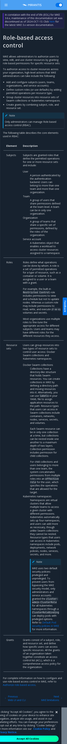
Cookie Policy (41, 733)
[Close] (56, 716)
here (52, 21)
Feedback (65, 306)
